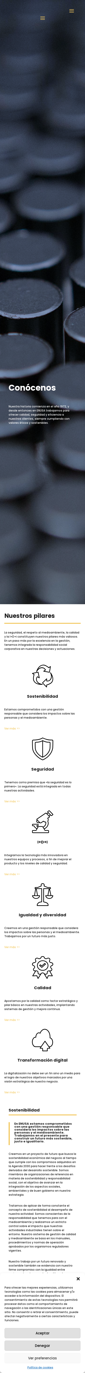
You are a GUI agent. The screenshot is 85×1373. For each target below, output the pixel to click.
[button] (78, 1279)
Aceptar (43, 1333)
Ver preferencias (42, 1358)
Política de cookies (40, 1367)
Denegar (42, 1345)
